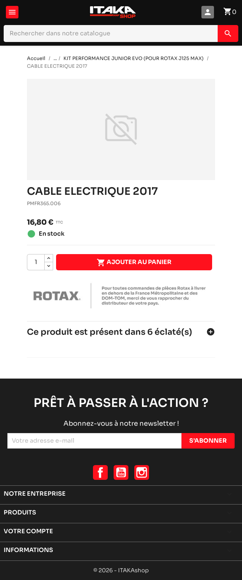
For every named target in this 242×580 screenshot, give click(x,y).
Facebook (100, 472)
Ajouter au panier (134, 262)
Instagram (141, 472)
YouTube (121, 472)
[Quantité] (36, 262)
